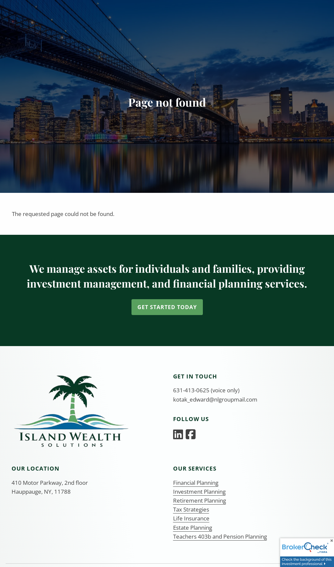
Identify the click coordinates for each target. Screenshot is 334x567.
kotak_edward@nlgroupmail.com (215, 399)
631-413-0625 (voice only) (206, 390)
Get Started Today (167, 307)
